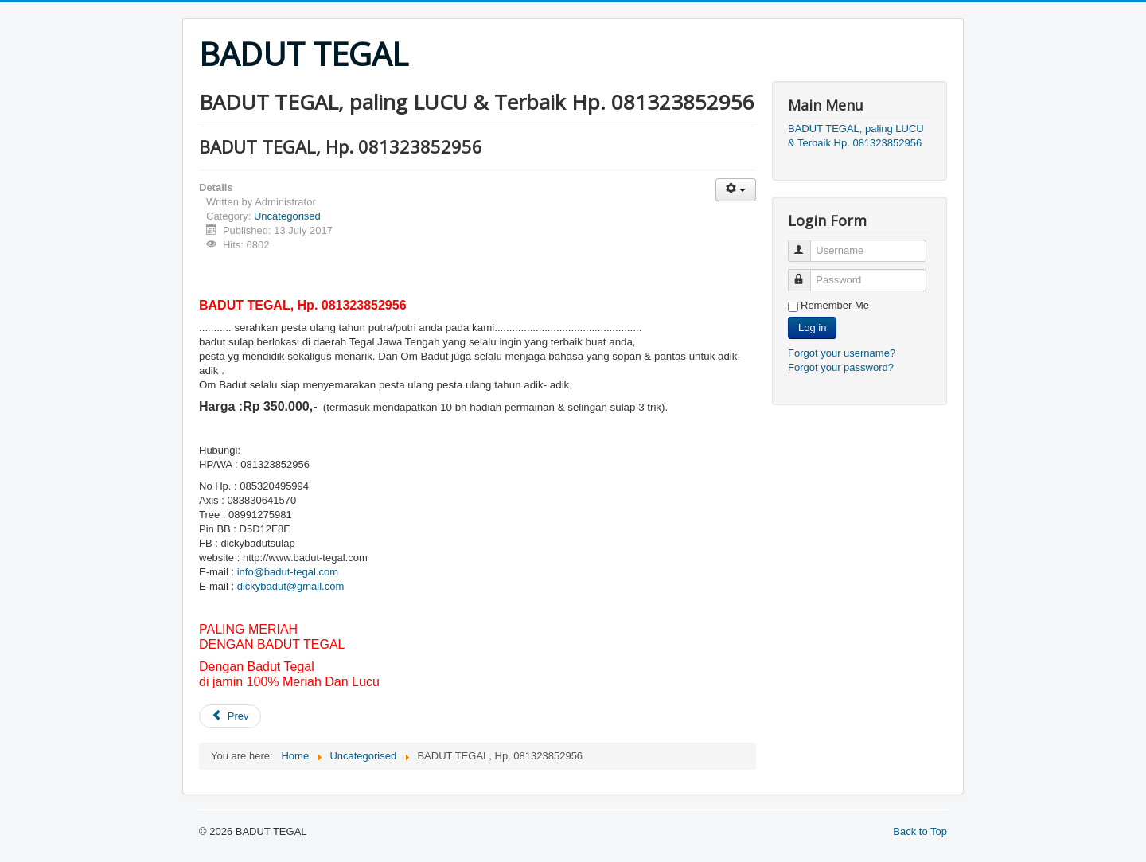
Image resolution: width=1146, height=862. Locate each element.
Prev (230, 716)
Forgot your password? (841, 367)
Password (806, 273)
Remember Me (835, 305)
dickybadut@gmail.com (291, 586)
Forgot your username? (841, 353)
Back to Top (920, 831)
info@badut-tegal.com (287, 572)
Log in (812, 327)
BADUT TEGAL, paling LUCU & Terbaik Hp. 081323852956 (856, 136)
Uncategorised (287, 216)
